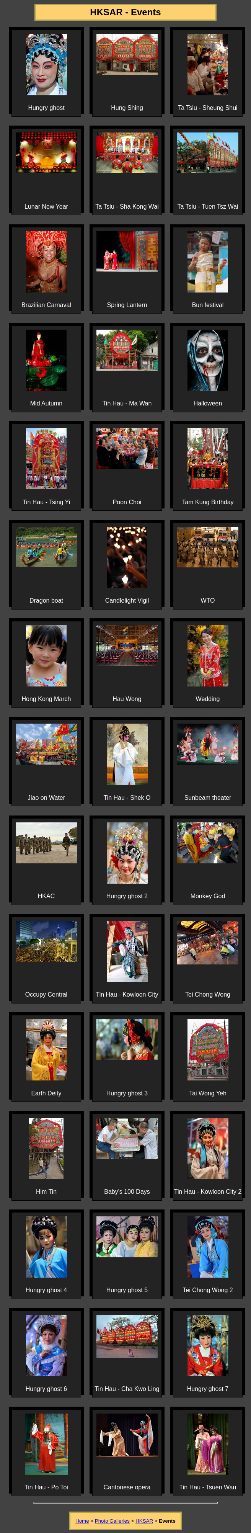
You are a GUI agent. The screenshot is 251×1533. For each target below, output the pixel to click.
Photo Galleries (112, 1521)
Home (82, 1521)
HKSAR (144, 1521)
